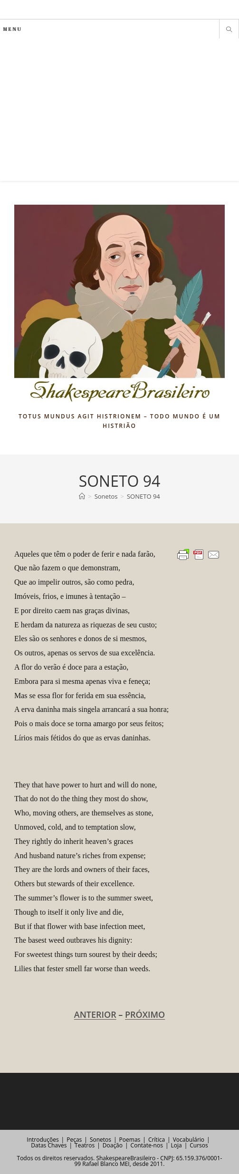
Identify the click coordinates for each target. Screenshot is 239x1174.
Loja (176, 1145)
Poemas (130, 1140)
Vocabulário (188, 1140)
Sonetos (100, 1140)
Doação (113, 1145)
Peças (74, 1140)
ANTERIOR (95, 1014)
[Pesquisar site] (229, 30)
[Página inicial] (82, 496)
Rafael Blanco (100, 1164)
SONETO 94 (143, 496)
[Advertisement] (119, 109)
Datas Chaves (49, 1145)
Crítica (156, 1140)
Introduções (42, 1140)
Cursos (199, 1145)
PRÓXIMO (145, 1014)
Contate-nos (147, 1145)
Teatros (85, 1145)
